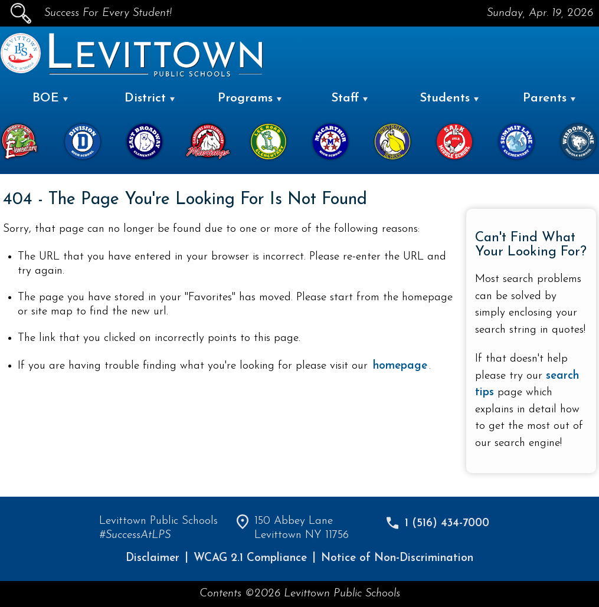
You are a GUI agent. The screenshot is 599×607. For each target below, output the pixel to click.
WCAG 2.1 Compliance (250, 558)
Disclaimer (152, 558)
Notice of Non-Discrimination (397, 558)
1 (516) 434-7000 (447, 523)
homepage (400, 366)
